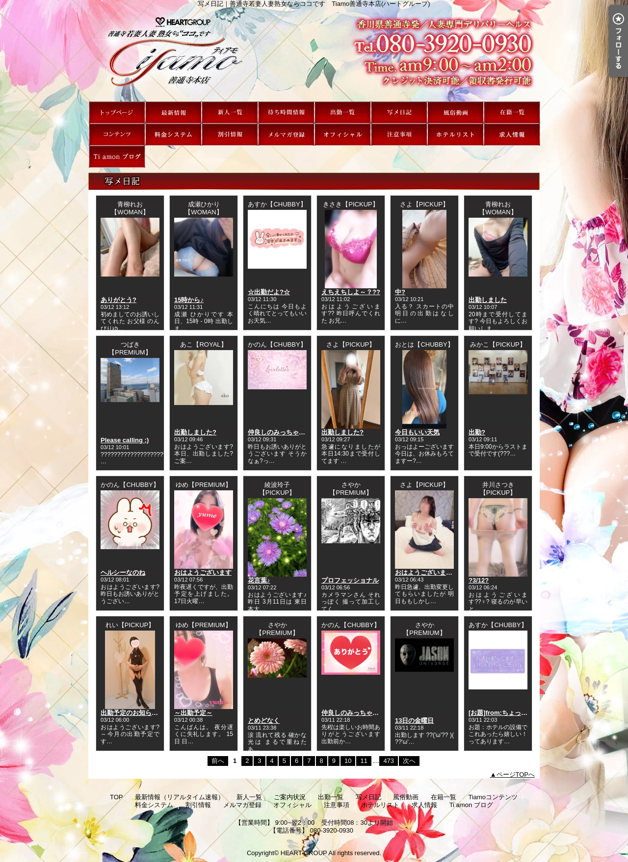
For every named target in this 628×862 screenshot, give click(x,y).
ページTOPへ (516, 774)
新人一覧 (230, 112)
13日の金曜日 (414, 720)
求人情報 (512, 135)
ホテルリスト (455, 135)
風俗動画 (455, 112)
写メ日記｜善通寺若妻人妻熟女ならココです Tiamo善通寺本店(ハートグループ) (314, 54)
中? (400, 292)
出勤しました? (195, 432)
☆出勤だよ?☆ (269, 292)
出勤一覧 (342, 112)
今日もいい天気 (417, 432)
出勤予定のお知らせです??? (142, 712)
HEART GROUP (304, 853)
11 (363, 760)
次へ (409, 760)
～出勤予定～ (193, 712)
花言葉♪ (259, 580)
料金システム (173, 135)
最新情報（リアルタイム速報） (173, 112)
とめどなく (264, 720)
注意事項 (399, 135)
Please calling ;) (125, 440)
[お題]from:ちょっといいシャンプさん (523, 712)
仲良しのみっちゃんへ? (281, 432)
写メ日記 (399, 112)
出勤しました (488, 300)
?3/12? (479, 580)
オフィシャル (342, 135)
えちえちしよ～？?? (350, 292)
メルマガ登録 (286, 135)
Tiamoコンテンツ (117, 135)
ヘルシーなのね (123, 572)
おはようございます (203, 572)
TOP (117, 112)
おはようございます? (425, 572)
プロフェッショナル (350, 580)
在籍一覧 (512, 112)
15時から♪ (189, 300)
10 (347, 760)
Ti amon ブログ (117, 157)
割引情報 (230, 135)
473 (388, 760)
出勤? (477, 432)
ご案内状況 (286, 112)
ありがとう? (118, 300)
